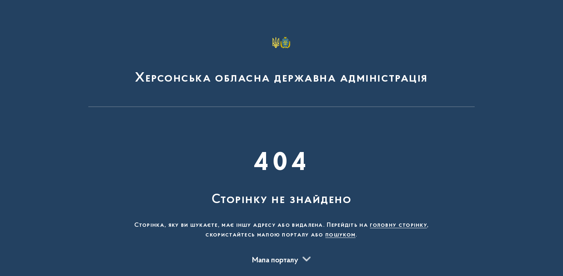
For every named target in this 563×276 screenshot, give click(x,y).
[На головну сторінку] (281, 57)
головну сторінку (398, 225)
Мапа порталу (275, 260)
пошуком (340, 235)
